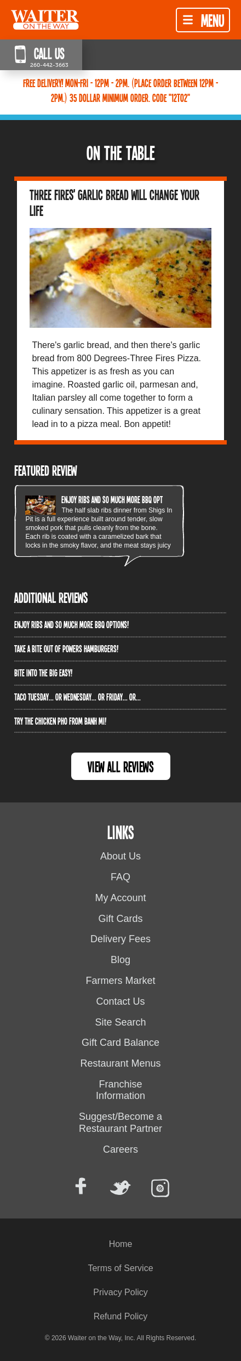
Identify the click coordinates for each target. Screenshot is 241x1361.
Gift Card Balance (120, 1042)
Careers (120, 1149)
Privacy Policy (120, 1292)
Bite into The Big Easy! (43, 673)
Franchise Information (120, 1090)
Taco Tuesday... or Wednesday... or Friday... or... (77, 697)
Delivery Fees (120, 938)
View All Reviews (121, 766)
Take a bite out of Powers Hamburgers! (66, 648)
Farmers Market (120, 980)
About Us (120, 856)
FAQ (120, 877)
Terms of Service (120, 1268)
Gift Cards (120, 918)
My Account (120, 897)
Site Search (120, 1022)
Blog (120, 959)
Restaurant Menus (120, 1063)
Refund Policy (121, 1316)
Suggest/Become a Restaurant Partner (120, 1122)
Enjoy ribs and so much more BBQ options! (118, 499)
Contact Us (120, 1001)
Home (121, 1244)
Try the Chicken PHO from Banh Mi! (60, 721)
